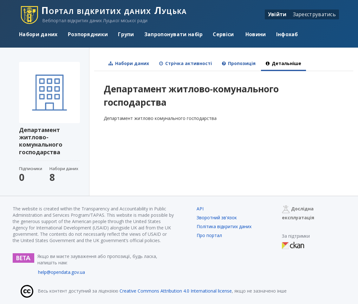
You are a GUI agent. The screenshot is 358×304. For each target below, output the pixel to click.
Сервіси (223, 34)
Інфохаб (287, 34)
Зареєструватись (314, 14)
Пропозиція (239, 63)
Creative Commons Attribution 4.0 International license (176, 291)
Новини (255, 34)
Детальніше (283, 63)
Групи (126, 34)
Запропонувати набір (173, 34)
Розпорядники (88, 34)
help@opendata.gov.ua (61, 272)
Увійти (277, 14)
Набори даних (38, 34)
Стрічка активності (185, 63)
